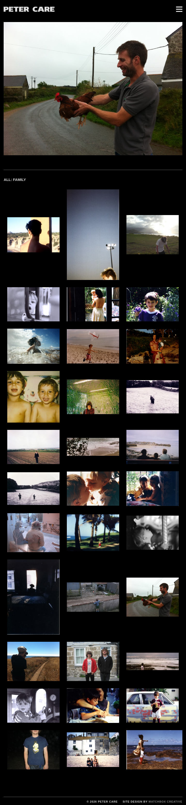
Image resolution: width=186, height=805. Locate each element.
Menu (179, 9)
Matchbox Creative (165, 801)
